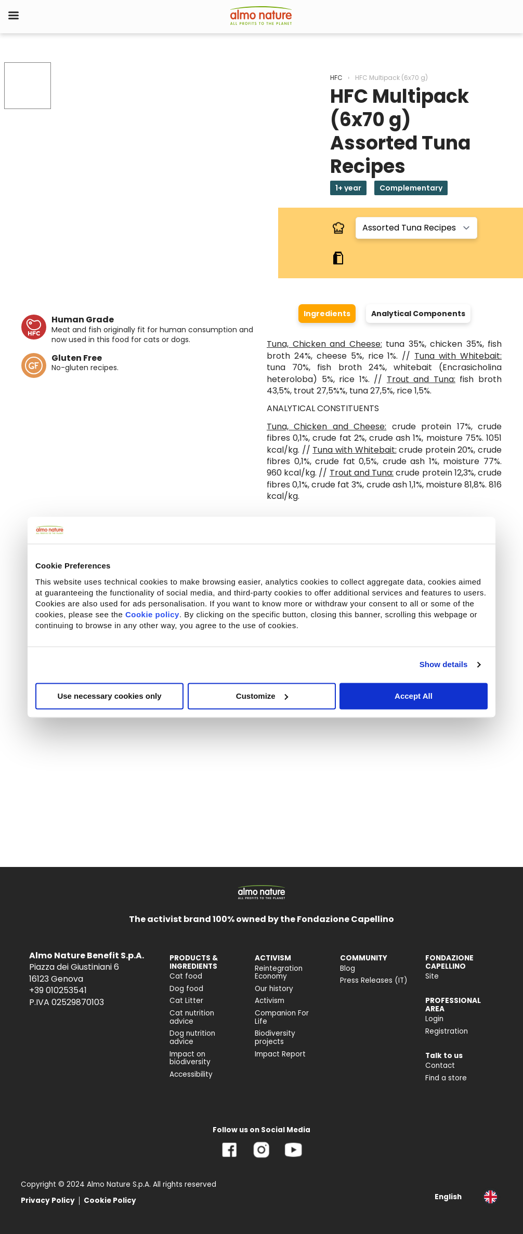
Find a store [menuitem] (446, 1078)
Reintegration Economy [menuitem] (279, 973)
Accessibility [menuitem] (191, 1074)
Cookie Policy (110, 1200)
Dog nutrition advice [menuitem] (192, 1037)
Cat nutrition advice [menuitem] (191, 1017)
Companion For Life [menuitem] (282, 1017)
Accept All (414, 695)
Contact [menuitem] (440, 1065)
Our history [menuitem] (274, 989)
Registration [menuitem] (446, 1031)
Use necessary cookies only (109, 695)
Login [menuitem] (434, 1019)
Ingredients (327, 313)
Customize (262, 695)
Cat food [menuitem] (185, 976)
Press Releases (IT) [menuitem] (374, 980)
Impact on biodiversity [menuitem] (190, 1058)
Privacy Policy (48, 1200)
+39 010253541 (58, 990)
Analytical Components (418, 313)
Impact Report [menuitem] (280, 1054)
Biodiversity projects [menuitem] (275, 1037)
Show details (444, 664)
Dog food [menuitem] (186, 989)
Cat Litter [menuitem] (186, 1001)
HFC (336, 77)
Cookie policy (152, 614)
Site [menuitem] (432, 976)
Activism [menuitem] (269, 1001)
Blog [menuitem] (347, 968)
